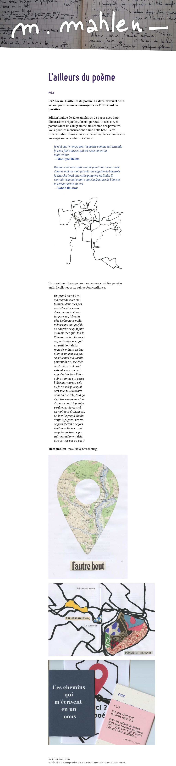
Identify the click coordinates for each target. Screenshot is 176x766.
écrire (67, 759)
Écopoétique (19, 85)
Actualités (19, 72)
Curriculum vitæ (22, 134)
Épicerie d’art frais (24, 125)
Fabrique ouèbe (70, 762)
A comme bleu (20, 78)
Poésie (16, 94)
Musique (17, 106)
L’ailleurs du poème (81, 77)
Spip (101, 762)
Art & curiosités (22, 119)
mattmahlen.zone (55, 759)
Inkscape (114, 762)
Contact (17, 139)
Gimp (107, 762)
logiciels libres (91, 762)
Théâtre (17, 112)
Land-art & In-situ (24, 100)
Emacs (122, 762)
